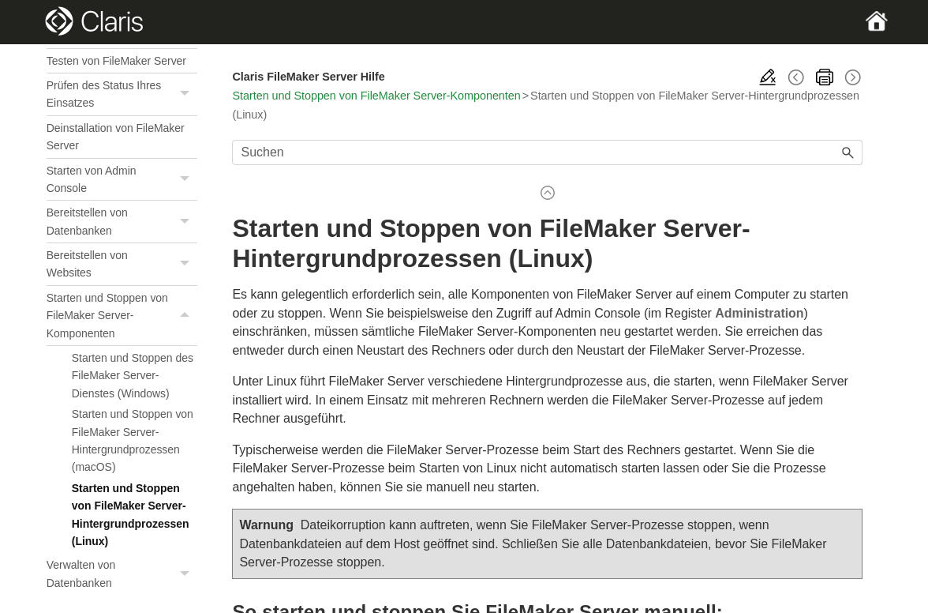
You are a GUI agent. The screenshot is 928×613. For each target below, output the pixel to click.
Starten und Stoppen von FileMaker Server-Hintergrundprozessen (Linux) (130, 514)
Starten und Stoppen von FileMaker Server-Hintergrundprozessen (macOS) (132, 440)
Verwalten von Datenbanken (122, 574)
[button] (186, 94)
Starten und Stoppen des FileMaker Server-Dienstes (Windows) (132, 376)
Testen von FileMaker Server (116, 61)
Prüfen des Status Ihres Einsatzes (122, 94)
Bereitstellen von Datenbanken (122, 222)
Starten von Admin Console (122, 180)
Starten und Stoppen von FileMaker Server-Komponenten (122, 315)
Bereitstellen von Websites (122, 264)
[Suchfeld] (547, 152)
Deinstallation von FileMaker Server (116, 137)
